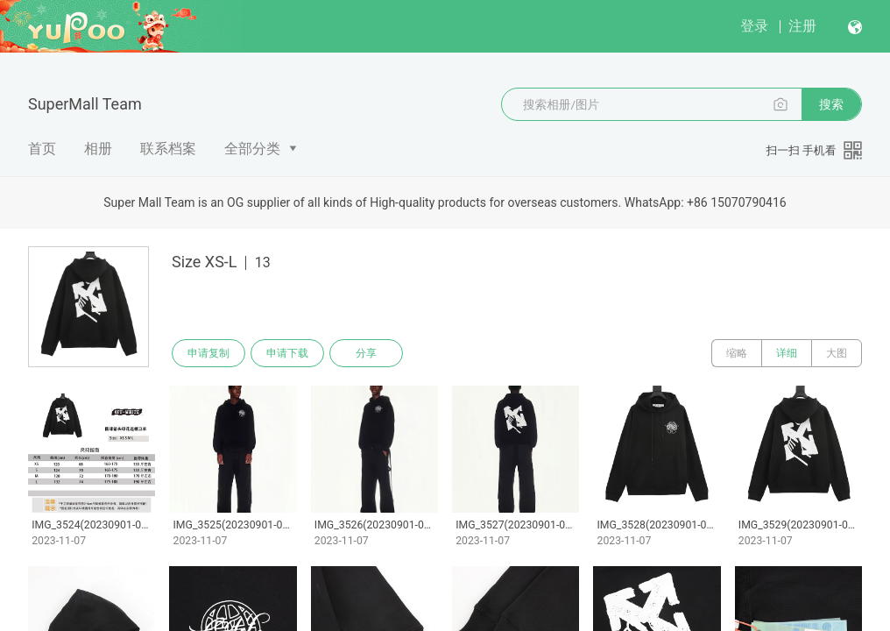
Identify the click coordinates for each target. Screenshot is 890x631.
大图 (836, 353)
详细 (786, 353)
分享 (366, 353)
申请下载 (287, 353)
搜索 (831, 104)
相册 (98, 148)
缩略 (736, 353)
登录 (754, 26)
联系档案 (168, 148)
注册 (802, 26)
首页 (42, 148)
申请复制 (208, 353)
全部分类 (252, 148)
